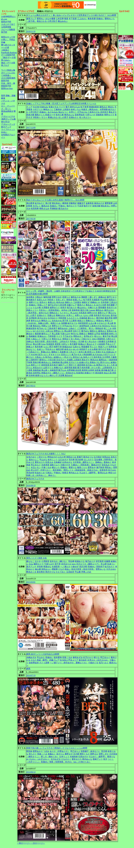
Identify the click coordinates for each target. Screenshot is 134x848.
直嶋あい (99, 462)
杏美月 (63, 307)
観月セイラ (72, 206)
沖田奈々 (37, 117)
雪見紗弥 (30, 473)
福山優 (38, 569)
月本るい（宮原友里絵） (50, 310)
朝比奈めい (57, 203)
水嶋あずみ (31, 657)
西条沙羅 (30, 115)
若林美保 (76, 310)
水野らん (79, 315)
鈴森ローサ (50, 115)
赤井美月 (104, 112)
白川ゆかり (53, 318)
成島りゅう (55, 465)
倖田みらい (46, 569)
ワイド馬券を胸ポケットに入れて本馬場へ (8, 72)
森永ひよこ (34, 460)
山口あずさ (63, 460)
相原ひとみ (56, 323)
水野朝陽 (104, 109)
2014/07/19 (30, 675)
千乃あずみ (68, 336)
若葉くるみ (67, 657)
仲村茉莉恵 (83, 323)
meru (74, 564)
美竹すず (102, 349)
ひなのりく (66, 759)
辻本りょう (64, 756)
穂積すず (86, 302)
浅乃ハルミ (104, 663)
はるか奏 (92, 323)
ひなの (61, 569)
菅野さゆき (57, 297)
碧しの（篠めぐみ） (50, 756)
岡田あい (109, 467)
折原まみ (49, 462)
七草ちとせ (90, 115)
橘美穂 (65, 203)
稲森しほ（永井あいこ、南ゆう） (41, 475)
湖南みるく (54, 313)
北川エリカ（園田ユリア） (88, 564)
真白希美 (30, 203)
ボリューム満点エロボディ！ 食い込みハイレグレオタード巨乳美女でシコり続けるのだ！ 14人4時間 (71, 15)
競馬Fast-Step (7, 88)
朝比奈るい (106, 206)
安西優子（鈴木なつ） (91, 751)
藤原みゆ (45, 206)
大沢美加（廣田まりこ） (84, 462)
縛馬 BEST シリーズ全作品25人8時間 (42, 654)
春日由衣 (83, 660)
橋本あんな (69, 115)
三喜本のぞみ (94, 112)
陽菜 (66, 19)
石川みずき (56, 759)
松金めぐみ (40, 473)
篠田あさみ (76, 297)
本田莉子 (83, 349)
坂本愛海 (58, 657)
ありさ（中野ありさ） (60, 751)
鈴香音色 (104, 470)
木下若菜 (73, 19)
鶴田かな (94, 331)
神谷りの (112, 473)
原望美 (58, 344)
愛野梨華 (109, 203)
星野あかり (38, 751)
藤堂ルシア (46, 334)
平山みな (43, 460)
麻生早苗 (109, 318)
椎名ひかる (42, 21)
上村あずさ (64, 341)
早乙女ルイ (36, 465)
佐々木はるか (91, 341)
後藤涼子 (81, 203)
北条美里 (45, 465)
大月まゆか (111, 569)
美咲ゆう (66, 339)
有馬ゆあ (106, 457)
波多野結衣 (80, 115)
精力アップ (6, 127)
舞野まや (69, 754)
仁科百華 (60, 19)
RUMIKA (64, 660)
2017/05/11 (30, 386)
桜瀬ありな (80, 561)
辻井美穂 (110, 341)
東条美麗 (92, 19)
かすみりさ (102, 323)
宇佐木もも (50, 349)
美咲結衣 (99, 328)
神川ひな (75, 334)
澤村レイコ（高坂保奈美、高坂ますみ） (81, 470)
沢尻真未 (83, 313)
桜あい (68, 569)
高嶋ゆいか (95, 302)
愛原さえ (81, 305)
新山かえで (92, 344)
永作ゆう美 (66, 310)
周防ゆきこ (78, 336)
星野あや (92, 467)
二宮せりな (42, 457)
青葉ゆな (100, 321)
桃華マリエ (34, 302)
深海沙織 (96, 206)
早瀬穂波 (54, 208)
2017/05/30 (30, 219)
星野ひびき (92, 313)
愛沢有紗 (100, 318)
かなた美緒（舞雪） (40, 660)
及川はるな (42, 318)
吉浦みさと (74, 117)
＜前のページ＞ (24, 843)
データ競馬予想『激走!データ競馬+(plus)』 (8, 57)
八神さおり (111, 339)
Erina (43, 344)
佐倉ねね (44, 107)
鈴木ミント (53, 460)
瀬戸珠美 (100, 467)
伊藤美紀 (73, 203)
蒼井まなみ (75, 107)
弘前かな (77, 347)
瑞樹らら (69, 302)
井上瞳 (110, 323)
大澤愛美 (45, 307)
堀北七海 (84, 310)
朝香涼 (65, 473)
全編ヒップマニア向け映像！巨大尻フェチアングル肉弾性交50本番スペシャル (61, 103)
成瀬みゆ (102, 297)
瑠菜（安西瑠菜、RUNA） (61, 762)
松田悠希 (35, 208)
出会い (4, 132)
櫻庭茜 (55, 569)
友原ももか (42, 300)
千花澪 (80, 206)
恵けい (92, 328)
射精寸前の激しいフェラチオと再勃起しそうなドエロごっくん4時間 (56, 748)
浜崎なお (30, 341)
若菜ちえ (66, 297)
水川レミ (37, 206)
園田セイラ (39, 564)
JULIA (113, 326)
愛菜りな (73, 467)
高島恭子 (100, 566)
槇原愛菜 (105, 334)
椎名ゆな (37, 326)
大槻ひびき (65, 465)
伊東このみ (86, 572)
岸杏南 (40, 566)
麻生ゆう (30, 334)
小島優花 (101, 341)
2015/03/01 (30, 582)
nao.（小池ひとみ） (82, 762)
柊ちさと (33, 754)
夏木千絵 (107, 336)
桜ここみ (108, 328)
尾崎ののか (61, 315)
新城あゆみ (67, 347)
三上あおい (82, 19)
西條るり (83, 334)
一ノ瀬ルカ (65, 566)
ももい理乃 (48, 347)
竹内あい (74, 341)
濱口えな (112, 313)
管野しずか (104, 754)
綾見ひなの (44, 313)
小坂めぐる (93, 663)
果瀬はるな (53, 117)
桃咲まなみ (44, 208)
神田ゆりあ (71, 457)
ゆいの (76, 349)
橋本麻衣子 (31, 300)
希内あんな (74, 473)
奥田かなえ (57, 339)
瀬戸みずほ (53, 305)
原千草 (65, 321)
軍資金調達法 (7, 111)
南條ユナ (30, 347)
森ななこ (92, 318)
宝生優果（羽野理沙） (104, 460)
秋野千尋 (58, 347)
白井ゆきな (67, 462)
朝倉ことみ (42, 754)
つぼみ (46, 751)
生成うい (41, 349)
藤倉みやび (96, 465)
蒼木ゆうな (88, 457)
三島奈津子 (52, 328)
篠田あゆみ (63, 328)
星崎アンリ (98, 759)
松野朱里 (113, 347)
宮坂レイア (42, 305)
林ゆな (111, 107)
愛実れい (41, 19)
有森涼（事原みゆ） (90, 109)
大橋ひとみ (93, 307)
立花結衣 (70, 572)
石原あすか (83, 756)
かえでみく (61, 572)
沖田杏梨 (62, 318)
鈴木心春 (60, 115)
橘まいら (56, 467)
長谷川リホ (112, 307)
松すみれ (106, 315)
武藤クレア (72, 305)
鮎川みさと (40, 203)
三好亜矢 (77, 302)
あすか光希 (101, 305)
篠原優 (38, 334)
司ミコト (94, 347)
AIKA (94, 339)
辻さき (38, 561)
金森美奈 (90, 203)
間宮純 (29, 751)
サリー (44, 117)
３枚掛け (5, 50)
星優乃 (80, 457)
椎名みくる (91, 305)
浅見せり (43, 302)
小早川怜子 (52, 21)
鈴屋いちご (78, 300)
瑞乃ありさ (72, 307)
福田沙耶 (60, 349)
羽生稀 (71, 561)
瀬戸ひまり (112, 297)
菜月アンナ (31, 566)
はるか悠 (62, 457)
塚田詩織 (47, 297)
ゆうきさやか (39, 331)
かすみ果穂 (93, 349)
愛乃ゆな (85, 331)
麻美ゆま (102, 331)
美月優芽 (74, 344)
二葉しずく (93, 297)
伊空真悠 (100, 561)
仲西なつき (46, 326)
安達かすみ (54, 107)
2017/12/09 (30, 127)
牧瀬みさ (82, 344)
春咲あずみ (78, 657)
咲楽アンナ (103, 347)
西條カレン (91, 321)
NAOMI (36, 107)
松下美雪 (84, 107)
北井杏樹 (105, 302)
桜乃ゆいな (42, 328)
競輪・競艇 (11, 95)
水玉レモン (36, 467)
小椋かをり (86, 339)
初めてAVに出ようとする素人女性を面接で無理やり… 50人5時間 (55, 200)
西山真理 (68, 331)
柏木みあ (60, 302)
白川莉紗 (98, 457)
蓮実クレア (31, 19)
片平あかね (82, 112)
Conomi (92, 310)
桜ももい (98, 336)
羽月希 (72, 460)
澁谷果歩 (30, 297)
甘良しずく (61, 300)
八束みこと (36, 339)
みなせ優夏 (50, 19)
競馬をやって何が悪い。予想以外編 (8, 39)
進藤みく (52, 754)
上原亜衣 (66, 109)
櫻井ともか (85, 754)
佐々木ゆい (76, 339)
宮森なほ (51, 315)
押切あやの (52, 457)
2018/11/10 (30, 31)
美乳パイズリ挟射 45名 (36, 558)
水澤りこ (73, 112)
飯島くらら (82, 467)
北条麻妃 (58, 462)
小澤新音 (45, 561)
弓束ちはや (65, 334)
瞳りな (97, 657)
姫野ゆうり (55, 307)
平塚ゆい (62, 206)
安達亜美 (50, 344)
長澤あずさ (89, 336)
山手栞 (97, 334)
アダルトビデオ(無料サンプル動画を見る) (8, 119)
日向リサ (77, 331)
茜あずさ (113, 112)
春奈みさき (99, 203)
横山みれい (63, 21)
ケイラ (62, 107)
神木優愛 (111, 305)
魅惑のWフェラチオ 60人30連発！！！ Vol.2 (45, 454)
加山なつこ (63, 112)
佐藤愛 (107, 561)
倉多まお (68, 349)
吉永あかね (57, 321)
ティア (29, 107)
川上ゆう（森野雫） (88, 473)
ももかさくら (73, 318)
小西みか (39, 297)
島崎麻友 (33, 336)
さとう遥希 (44, 663)
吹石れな (106, 326)
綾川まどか (72, 323)
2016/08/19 (30, 485)
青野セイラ (109, 115)
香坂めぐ (108, 462)
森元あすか (63, 208)
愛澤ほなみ (103, 473)
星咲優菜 (102, 307)
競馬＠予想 (6, 22)
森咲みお (103, 107)
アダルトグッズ (8, 124)
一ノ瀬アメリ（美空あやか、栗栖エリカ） (69, 663)
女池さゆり (31, 457)
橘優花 (91, 334)
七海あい (49, 473)
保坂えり (81, 321)
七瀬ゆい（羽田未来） (81, 465)
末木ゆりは (66, 564)
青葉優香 (85, 347)
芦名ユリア (111, 344)
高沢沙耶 (83, 566)
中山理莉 (104, 300)
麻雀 (3, 98)
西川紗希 (79, 460)
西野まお (94, 754)
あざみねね (53, 112)
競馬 (3, 95)
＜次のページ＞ (38, 843)
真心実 (48, 203)
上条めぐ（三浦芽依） (78, 328)
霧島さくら (40, 115)
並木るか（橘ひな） (59, 561)
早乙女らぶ (75, 751)
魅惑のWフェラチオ (35, 479)
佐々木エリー (85, 117)
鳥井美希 (39, 347)
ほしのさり (89, 460)
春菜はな (52, 302)
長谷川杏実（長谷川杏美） (47, 341)
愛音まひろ (40, 462)
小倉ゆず (75, 566)
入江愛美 (73, 321)
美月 (105, 759)
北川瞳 (81, 341)
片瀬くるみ (46, 467)
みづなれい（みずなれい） (38, 759)
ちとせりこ (65, 313)
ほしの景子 (63, 117)
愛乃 (67, 107)
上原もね (49, 331)
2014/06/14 (30, 772)
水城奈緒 (83, 318)
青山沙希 (37, 344)
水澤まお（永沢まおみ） (98, 660)
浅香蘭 (64, 323)
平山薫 (78, 572)
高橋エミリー (32, 310)
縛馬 (28, 669)
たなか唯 (37, 307)
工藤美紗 (58, 109)
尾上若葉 (56, 334)
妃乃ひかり (88, 657)
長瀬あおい (42, 336)
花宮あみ (106, 465)
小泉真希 (101, 344)
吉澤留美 (33, 318)
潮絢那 (84, 297)
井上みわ (74, 313)
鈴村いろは (76, 109)
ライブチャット (8, 129)
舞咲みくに (48, 109)
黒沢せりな (50, 572)
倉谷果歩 (41, 572)
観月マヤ (88, 206)
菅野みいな (59, 331)
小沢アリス (38, 109)
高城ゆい (100, 19)
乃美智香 (52, 336)
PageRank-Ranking (9, 52)
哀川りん (60, 754)
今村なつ (65, 344)
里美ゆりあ (112, 331)
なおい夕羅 (88, 315)
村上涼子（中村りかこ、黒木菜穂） (47, 470)
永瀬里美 (96, 300)
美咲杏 (69, 300)
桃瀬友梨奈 (94, 107)
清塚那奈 (100, 115)
